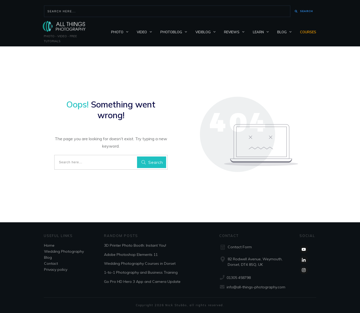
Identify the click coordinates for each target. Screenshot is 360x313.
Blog (48, 257)
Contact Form (240, 247)
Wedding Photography (64, 251)
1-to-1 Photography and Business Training (141, 272)
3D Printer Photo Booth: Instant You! (135, 245)
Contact (51, 263)
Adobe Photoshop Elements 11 (131, 254)
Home (49, 245)
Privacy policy (55, 269)
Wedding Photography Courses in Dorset (140, 263)
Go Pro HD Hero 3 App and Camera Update (142, 281)
